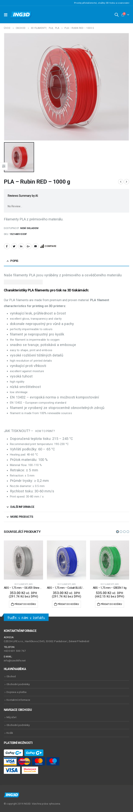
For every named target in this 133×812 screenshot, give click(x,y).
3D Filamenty (21, 584)
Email (36, 246)
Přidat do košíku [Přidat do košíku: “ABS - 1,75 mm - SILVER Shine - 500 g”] (25, 604)
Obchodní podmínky (18, 683)
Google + (28, 246)
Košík (10, 732)
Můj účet (11, 716)
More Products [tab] (21, 516)
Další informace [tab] (22, 506)
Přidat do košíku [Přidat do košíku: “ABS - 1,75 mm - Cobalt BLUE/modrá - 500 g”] (68, 604)
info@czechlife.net (15, 660)
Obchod (11, 676)
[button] (117, 531)
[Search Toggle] (116, 15)
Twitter (14, 246)
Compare (50, 246)
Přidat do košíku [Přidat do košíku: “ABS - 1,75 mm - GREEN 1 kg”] (111, 604)
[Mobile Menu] (7, 14)
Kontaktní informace (18, 699)
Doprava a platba (16, 691)
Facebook (7, 246)
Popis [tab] (14, 260)
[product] (23, 559)
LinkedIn (21, 246)
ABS (31, 584)
